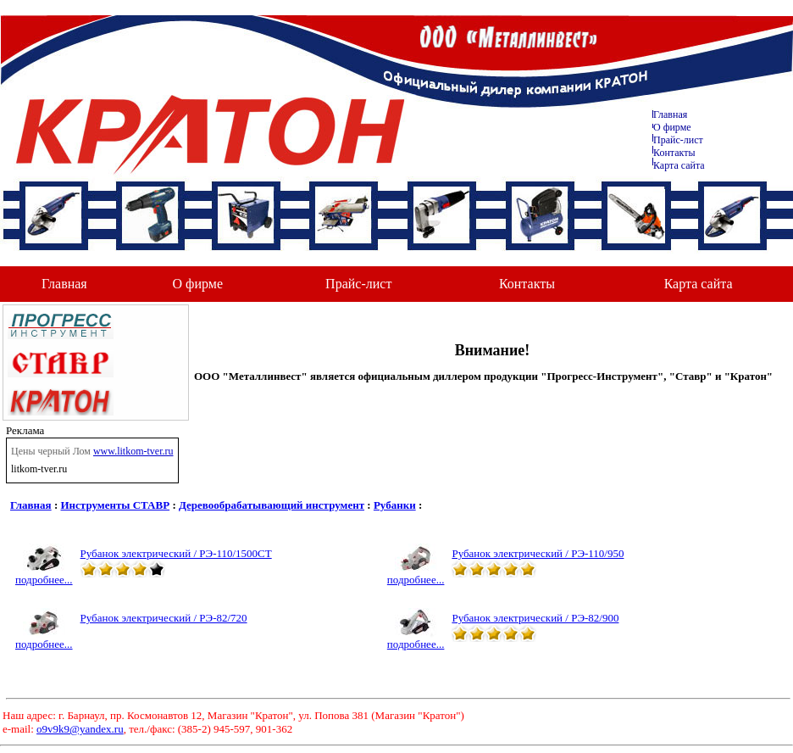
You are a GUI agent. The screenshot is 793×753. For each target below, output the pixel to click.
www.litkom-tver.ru (133, 451)
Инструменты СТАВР (115, 505)
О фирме (198, 283)
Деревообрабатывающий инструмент (271, 505)
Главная (670, 114)
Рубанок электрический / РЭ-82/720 (163, 617)
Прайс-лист (678, 140)
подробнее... (44, 574)
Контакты (674, 153)
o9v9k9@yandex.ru (80, 728)
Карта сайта (679, 165)
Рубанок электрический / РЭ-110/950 (538, 553)
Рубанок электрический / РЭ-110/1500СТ (176, 553)
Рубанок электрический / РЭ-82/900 (535, 617)
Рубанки (395, 505)
